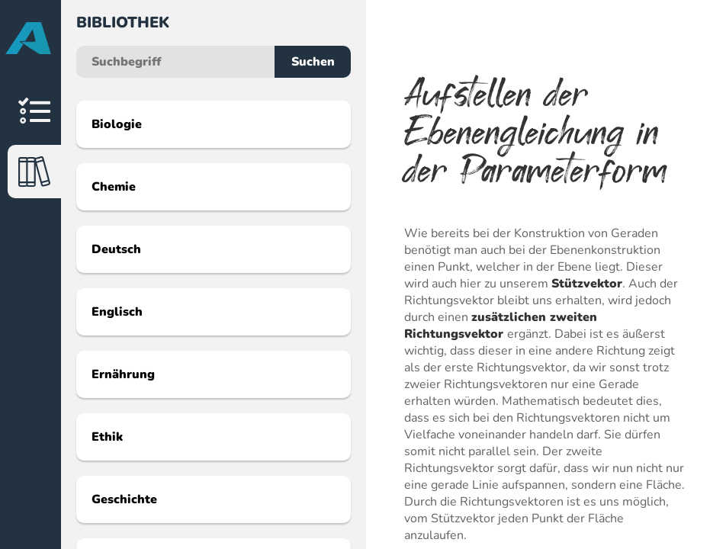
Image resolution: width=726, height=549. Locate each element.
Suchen (313, 61)
